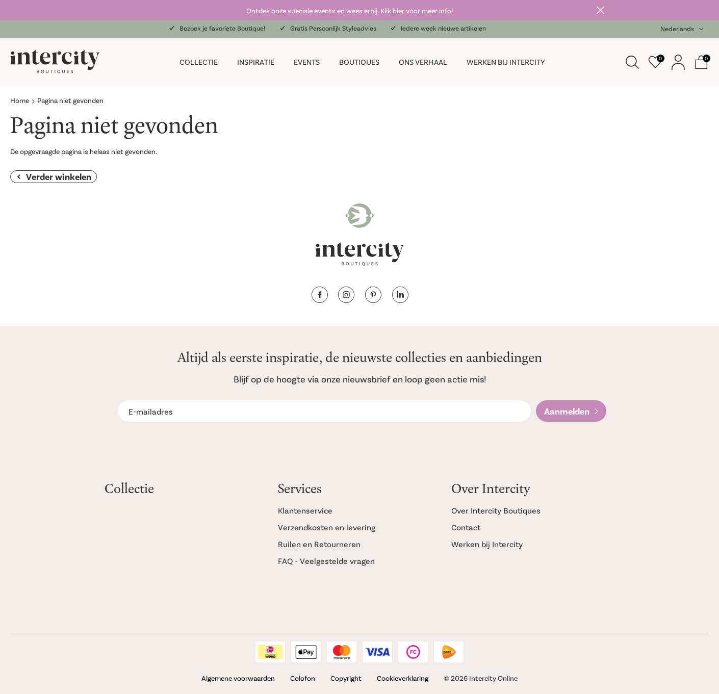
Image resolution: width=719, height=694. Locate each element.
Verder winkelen (58, 176)
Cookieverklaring (402, 678)
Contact (465, 527)
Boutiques (359, 61)
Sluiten (600, 10)
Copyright (346, 678)
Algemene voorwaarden (238, 678)
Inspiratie (255, 61)
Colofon (302, 678)
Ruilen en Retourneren (319, 544)
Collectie (198, 61)
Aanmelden (566, 411)
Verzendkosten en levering (326, 527)
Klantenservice (305, 510)
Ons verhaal (423, 61)
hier (398, 10)
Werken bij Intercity (506, 61)
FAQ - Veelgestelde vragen (326, 561)
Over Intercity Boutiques (496, 510)
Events (307, 61)
